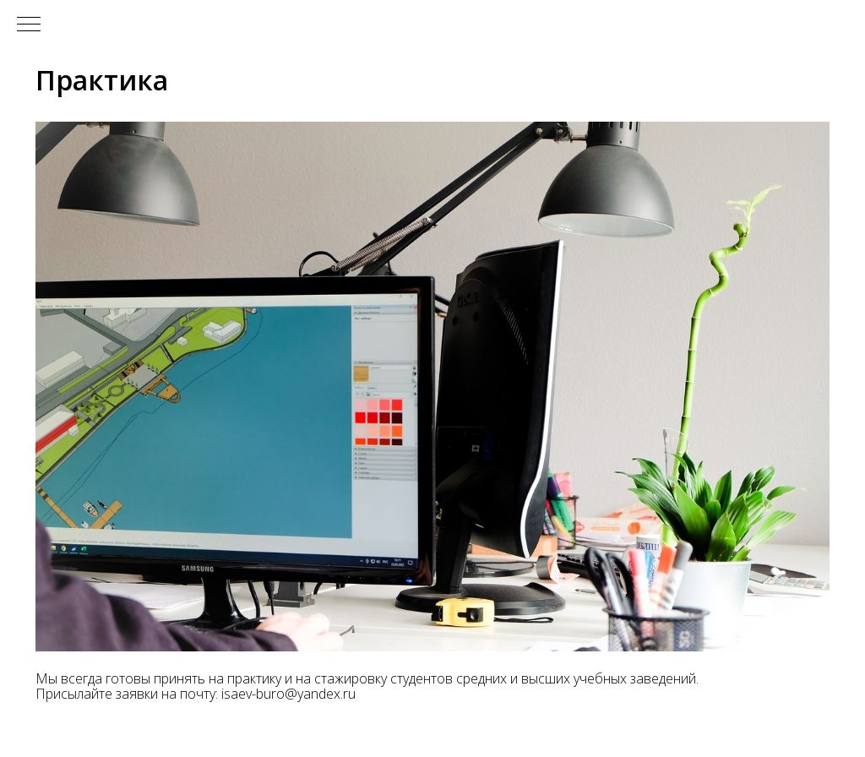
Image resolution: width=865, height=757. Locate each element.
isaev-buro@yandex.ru (288, 693)
